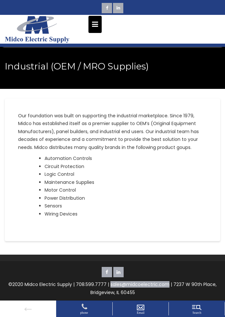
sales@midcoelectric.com (139, 284)
